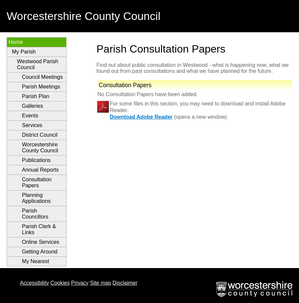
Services (32, 125)
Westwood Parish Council (37, 64)
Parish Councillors (35, 214)
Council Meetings (42, 77)
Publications (36, 160)
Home (16, 42)
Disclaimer (124, 283)
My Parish (24, 52)
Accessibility (34, 283)
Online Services (40, 242)
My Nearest (35, 261)
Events (30, 115)
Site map (100, 283)
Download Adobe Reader (141, 117)
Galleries (32, 106)
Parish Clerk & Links (39, 229)
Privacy (79, 283)
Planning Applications (36, 198)
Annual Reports (40, 170)
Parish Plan (35, 96)
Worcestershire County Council (40, 147)
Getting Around (40, 251)
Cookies (60, 283)
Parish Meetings (41, 86)
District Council (40, 135)
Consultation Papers (37, 182)
